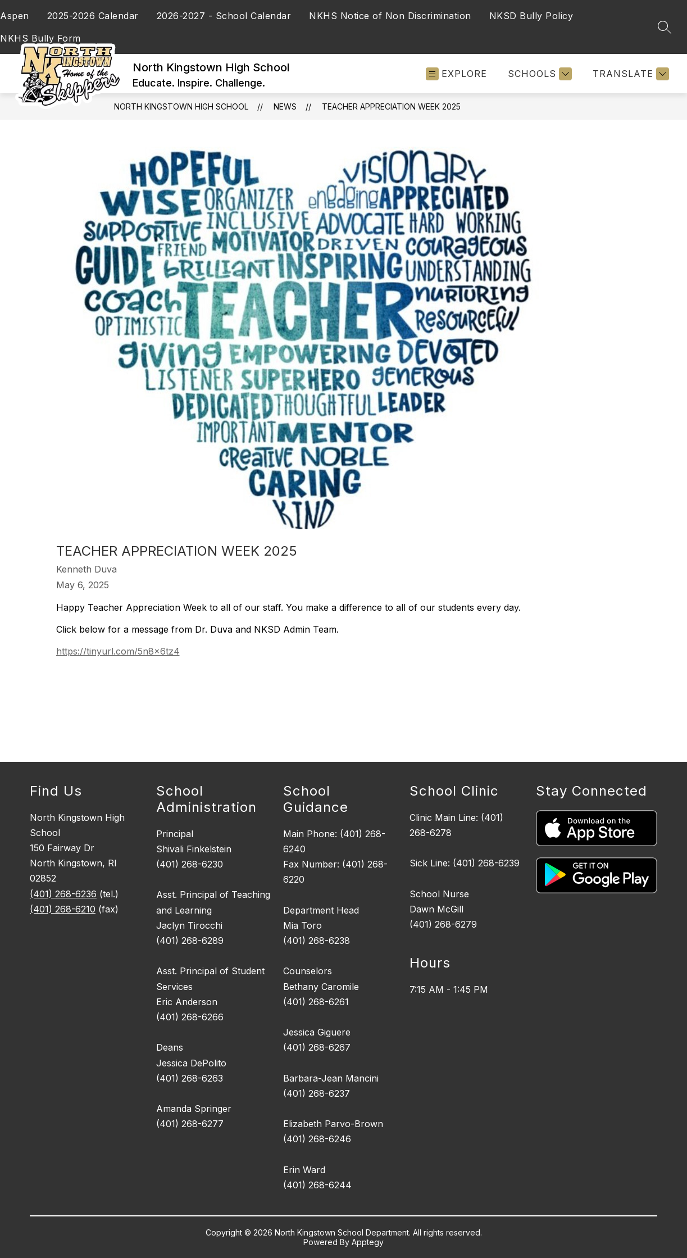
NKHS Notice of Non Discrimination (390, 15)
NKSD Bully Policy (531, 15)
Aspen (14, 15)
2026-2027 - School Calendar (224, 15)
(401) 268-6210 (62, 909)
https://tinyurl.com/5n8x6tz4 (118, 651)
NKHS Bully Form (40, 38)
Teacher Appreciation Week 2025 (391, 106)
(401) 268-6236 (63, 894)
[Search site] (664, 27)
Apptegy (368, 1242)
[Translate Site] (629, 74)
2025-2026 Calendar (93, 15)
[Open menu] (456, 74)
